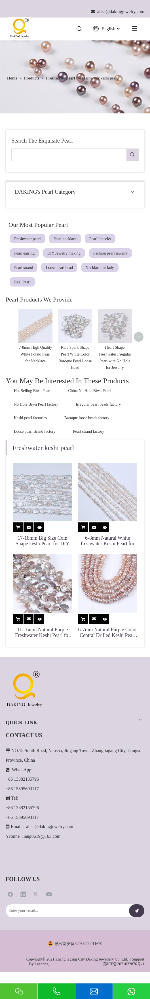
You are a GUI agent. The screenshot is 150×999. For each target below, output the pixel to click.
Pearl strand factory (88, 451)
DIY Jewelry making (64, 253)
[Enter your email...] (66, 930)
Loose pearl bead (59, 268)
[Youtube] (49, 913)
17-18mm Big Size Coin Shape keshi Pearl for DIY (42, 561)
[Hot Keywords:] (132, 155)
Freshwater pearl (27, 239)
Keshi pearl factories (30, 438)
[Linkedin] (23, 913)
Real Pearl (22, 282)
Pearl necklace (65, 239)
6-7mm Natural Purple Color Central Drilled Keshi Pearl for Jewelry (107, 652)
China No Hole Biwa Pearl (89, 411)
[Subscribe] (136, 930)
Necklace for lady (100, 268)
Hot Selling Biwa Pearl (32, 411)
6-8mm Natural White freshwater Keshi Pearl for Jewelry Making (107, 561)
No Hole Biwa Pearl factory (36, 424)
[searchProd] (69, 155)
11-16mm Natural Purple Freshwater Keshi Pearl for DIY (42, 652)
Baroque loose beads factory (86, 438)
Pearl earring (24, 253)
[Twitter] (36, 913)
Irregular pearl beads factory (98, 424)
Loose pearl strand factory (35, 451)
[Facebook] (10, 913)
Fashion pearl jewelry (110, 253)
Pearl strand (23, 268)
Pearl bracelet (100, 239)
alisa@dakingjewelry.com (49, 846)
